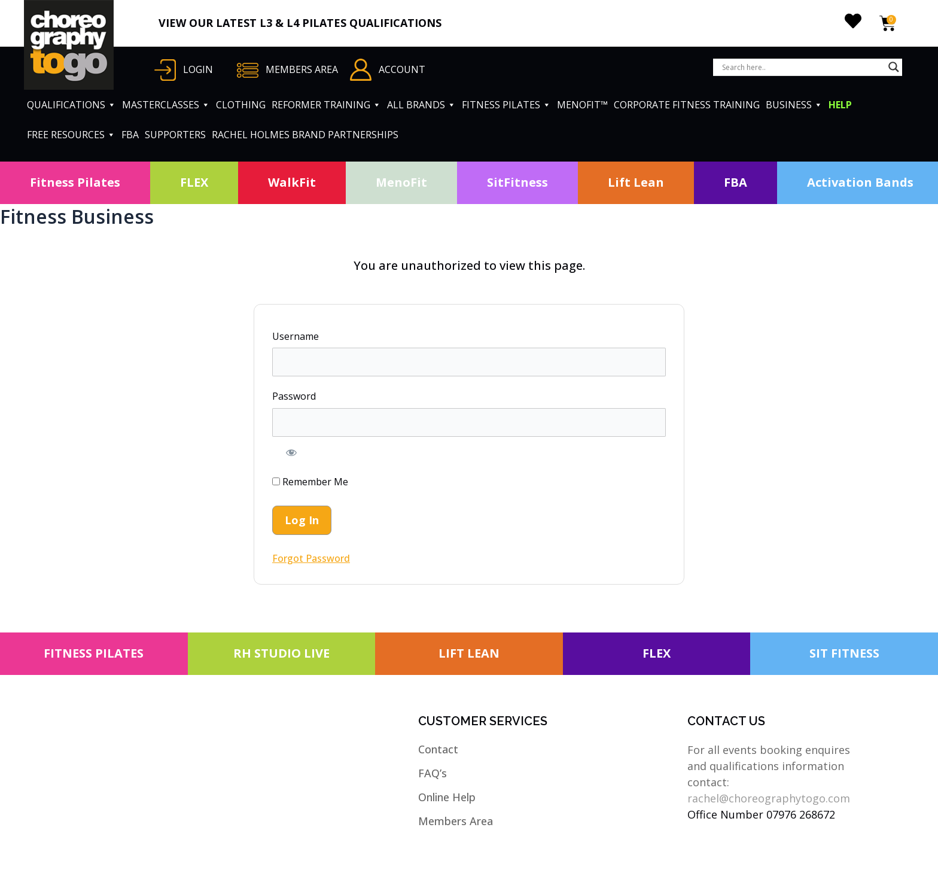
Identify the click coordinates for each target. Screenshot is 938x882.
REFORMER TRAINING (326, 105)
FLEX (194, 182)
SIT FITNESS (844, 653)
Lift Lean (636, 182)
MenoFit (401, 182)
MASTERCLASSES (166, 105)
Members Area (455, 821)
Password (294, 396)
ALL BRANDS (421, 105)
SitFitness (517, 182)
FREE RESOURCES (71, 135)
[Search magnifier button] (893, 67)
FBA (130, 134)
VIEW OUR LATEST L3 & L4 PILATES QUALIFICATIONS (300, 23)
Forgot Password (311, 558)
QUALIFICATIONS (71, 105)
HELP (840, 104)
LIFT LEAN (469, 653)
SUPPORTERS (175, 134)
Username (295, 336)
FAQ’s (432, 773)
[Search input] (802, 67)
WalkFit (292, 182)
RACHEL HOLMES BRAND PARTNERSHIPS (305, 134)
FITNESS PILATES (506, 105)
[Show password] (291, 452)
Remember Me (310, 481)
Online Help (447, 797)
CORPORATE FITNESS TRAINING (687, 104)
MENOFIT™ (582, 104)
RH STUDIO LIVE (281, 653)
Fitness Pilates (75, 182)
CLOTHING (241, 104)
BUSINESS (794, 105)
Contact (438, 749)
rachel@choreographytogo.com (768, 798)
